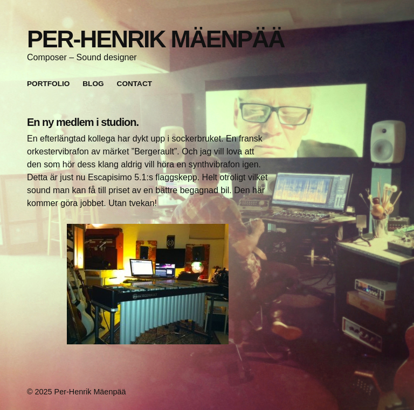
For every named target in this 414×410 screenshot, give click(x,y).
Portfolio (48, 84)
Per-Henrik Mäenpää (155, 38)
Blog (93, 84)
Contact (134, 84)
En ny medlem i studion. (83, 122)
